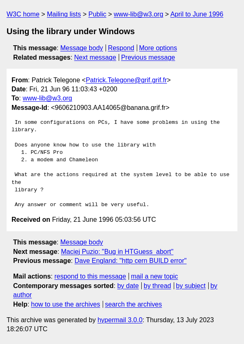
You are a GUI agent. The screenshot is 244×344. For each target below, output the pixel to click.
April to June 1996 (196, 14)
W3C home (23, 14)
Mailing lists (64, 14)
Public (97, 14)
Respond (121, 47)
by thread (157, 285)
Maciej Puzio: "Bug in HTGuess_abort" (117, 251)
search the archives (133, 304)
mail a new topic (154, 276)
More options (158, 47)
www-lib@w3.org (138, 14)
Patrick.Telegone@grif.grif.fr (126, 80)
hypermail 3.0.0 (119, 319)
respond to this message (90, 276)
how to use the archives (65, 304)
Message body (81, 47)
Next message (95, 57)
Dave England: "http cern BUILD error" (130, 260)
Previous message (148, 57)
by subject (190, 285)
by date (127, 285)
